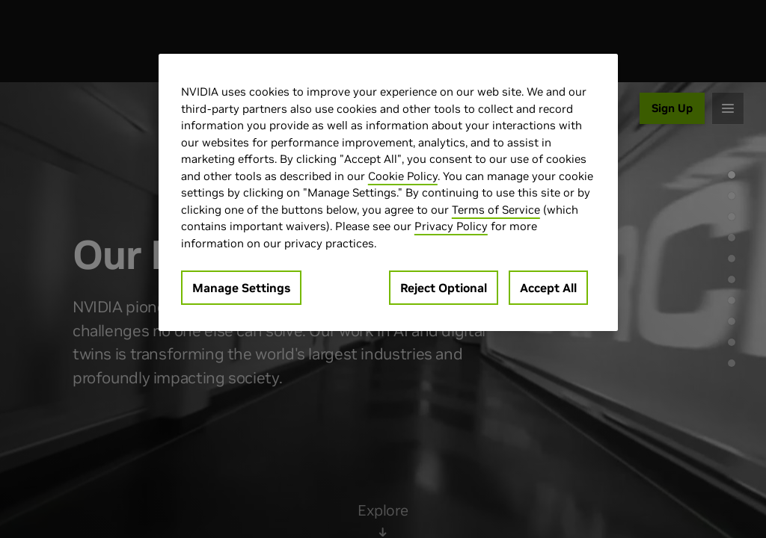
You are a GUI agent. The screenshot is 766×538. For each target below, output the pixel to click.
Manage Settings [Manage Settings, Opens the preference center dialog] (241, 287)
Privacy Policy (451, 226)
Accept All (548, 287)
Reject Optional (443, 287)
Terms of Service (496, 209)
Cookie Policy (403, 176)
